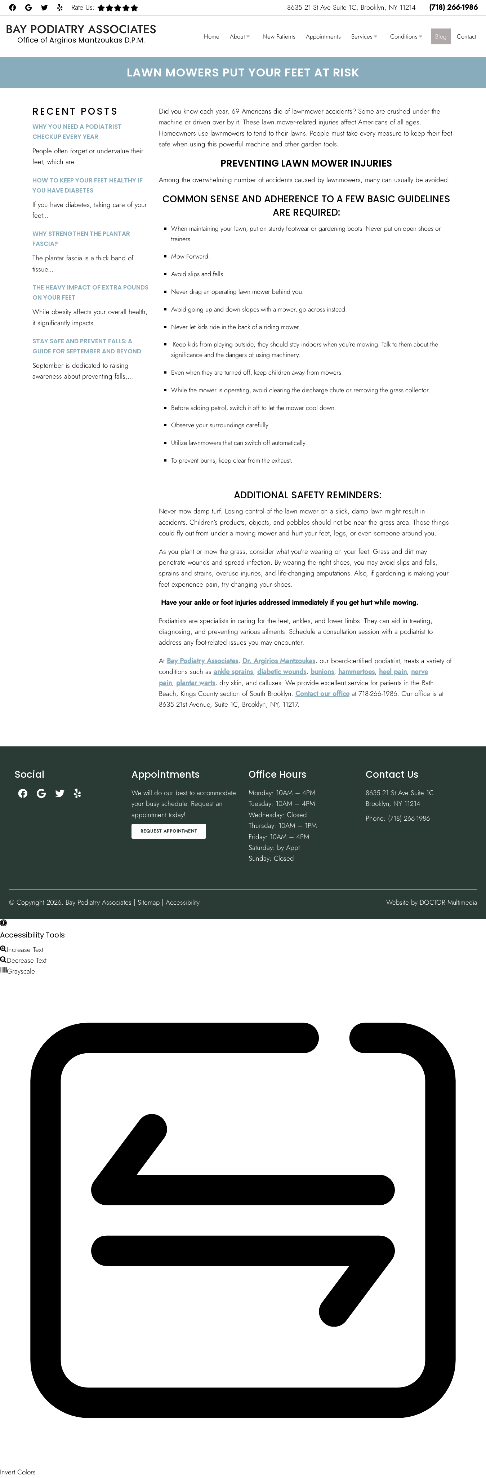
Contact (466, 36)
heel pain (393, 671)
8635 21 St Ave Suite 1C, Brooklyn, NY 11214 (352, 7)
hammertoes (356, 671)
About (237, 36)
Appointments (323, 36)
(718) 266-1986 (453, 7)
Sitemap (149, 902)
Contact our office (322, 693)
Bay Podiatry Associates (80, 29)
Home (211, 36)
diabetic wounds (281, 671)
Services (362, 36)
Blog (440, 36)
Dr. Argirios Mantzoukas (278, 661)
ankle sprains (233, 671)
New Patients (279, 36)
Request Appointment (169, 831)
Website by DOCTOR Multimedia (430, 902)
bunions (322, 671)
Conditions (404, 36)
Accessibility (183, 902)
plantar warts (195, 683)
